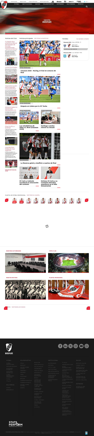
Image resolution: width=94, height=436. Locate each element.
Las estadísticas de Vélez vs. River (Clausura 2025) (28, 127)
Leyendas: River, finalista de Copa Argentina (10, 149)
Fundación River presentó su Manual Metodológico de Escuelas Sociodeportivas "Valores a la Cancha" (11, 45)
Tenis (22, 374)
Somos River (14, 1)
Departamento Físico (53, 380)
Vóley (22, 363)
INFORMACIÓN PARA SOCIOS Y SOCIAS (82, 371)
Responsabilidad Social (67, 383)
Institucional (52, 369)
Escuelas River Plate (67, 402)
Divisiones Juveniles (9, 369)
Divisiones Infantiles (9, 372)
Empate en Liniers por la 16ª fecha (34, 106)
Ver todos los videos (18, 307)
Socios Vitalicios (81, 380)
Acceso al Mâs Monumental (80, 387)
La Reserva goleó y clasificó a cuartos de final (38, 163)
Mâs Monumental (53, 371)
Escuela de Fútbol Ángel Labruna (38, 385)
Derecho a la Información (80, 368)
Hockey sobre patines (24, 385)
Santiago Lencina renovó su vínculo (48, 126)
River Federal (66, 399)
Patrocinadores (44, 1)
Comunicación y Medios (67, 370)
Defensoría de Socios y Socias (81, 377)
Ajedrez (22, 372)
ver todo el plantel (33, 195)
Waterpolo (37, 372)
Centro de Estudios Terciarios (65, 392)
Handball (23, 370)
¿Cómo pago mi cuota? (80, 374)
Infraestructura (67, 364)
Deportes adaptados (37, 375)
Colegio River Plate (66, 388)
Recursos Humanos (65, 408)
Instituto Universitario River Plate (66, 396)
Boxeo (36, 378)
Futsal (8, 379)
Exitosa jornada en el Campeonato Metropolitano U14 (11, 109)
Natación (37, 362)
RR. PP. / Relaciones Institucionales (67, 376)
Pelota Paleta (38, 366)
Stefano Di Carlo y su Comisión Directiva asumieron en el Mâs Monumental (49, 183)
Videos (8, 387)
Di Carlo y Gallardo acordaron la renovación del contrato (28, 182)
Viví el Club (51, 367)
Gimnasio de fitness (38, 394)
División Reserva (11, 366)
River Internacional (66, 367)
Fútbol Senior (38, 391)
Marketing (65, 373)
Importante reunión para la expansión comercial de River (11, 87)
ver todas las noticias (41, 38)
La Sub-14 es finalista (11, 67)
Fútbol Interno (39, 400)
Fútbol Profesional (10, 364)
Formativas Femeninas (37, 389)
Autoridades (52, 363)
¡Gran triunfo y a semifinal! (10, 127)
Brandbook (10, 389)
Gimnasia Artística (26, 380)
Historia (50, 365)
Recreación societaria (38, 397)
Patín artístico (39, 364)
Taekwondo (38, 368)
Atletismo (23, 376)
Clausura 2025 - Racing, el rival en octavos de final (38, 71)
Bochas (22, 378)
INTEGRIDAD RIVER (53, 373)
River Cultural (67, 385)
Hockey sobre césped (24, 368)
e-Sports (37, 407)
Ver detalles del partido (70, 49)
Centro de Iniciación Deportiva (37, 381)
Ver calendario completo (82, 39)
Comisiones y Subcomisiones (67, 411)
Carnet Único (80, 365)
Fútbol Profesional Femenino (10, 376)
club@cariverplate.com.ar (46, 433)
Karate (22, 387)
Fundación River (33, 1)
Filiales (64, 362)
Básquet (22, 365)
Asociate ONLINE (81, 363)
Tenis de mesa (38, 370)
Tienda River (23, 1)
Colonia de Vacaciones (37, 402)
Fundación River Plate (67, 380)
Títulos (8, 381)
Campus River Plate (66, 405)
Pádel (36, 405)
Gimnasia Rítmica (25, 382)
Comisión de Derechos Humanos (52, 376)
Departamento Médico (66, 414)
